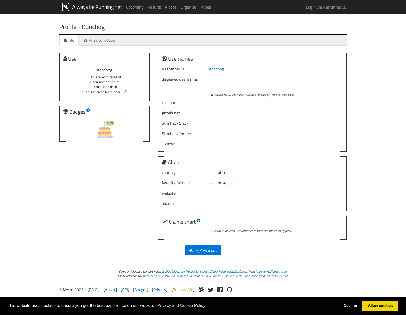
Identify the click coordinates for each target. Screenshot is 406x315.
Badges (140, 290)
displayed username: (180, 79)
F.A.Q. (93, 290)
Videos (170, 7)
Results (154, 7)
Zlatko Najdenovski (221, 271)
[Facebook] (220, 290)
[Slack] (201, 290)
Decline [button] (350, 306)
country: (169, 172)
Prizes (205, 7)
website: (169, 193)
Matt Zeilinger (150, 276)
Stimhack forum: (176, 133)
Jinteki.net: (171, 113)
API (125, 290)
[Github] (229, 290)
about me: (170, 203)
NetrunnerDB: (174, 69)
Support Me (183, 290)
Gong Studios (251, 276)
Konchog (216, 69)
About (110, 290)
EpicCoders (241, 271)
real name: (171, 102)
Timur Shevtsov (213, 276)
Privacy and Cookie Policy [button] (181, 305)
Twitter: (168, 144)
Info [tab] (69, 40)
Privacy (159, 290)
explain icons (203, 250)
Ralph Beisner (168, 276)
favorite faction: (176, 183)
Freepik (189, 271)
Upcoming (134, 7)
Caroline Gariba (233, 276)
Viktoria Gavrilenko (276, 276)
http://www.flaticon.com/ (271, 271)
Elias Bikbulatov (174, 271)
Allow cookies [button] (380, 306)
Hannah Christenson (190, 276)
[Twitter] (211, 290)
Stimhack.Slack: (175, 123)
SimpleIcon (202, 271)
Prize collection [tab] (99, 40)
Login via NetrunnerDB (326, 7)
